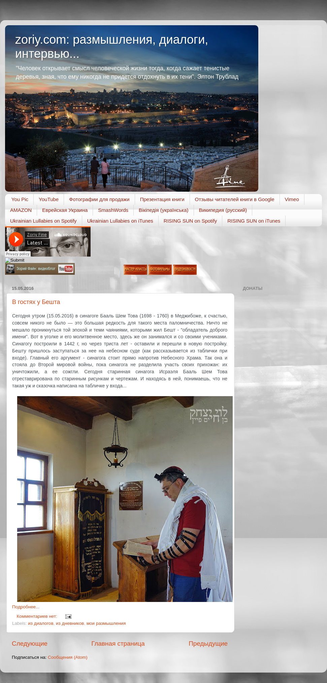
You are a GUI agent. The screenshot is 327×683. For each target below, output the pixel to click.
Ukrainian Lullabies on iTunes (120, 221)
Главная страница (118, 643)
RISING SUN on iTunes (253, 221)
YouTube (49, 199)
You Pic (19, 199)
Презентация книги (162, 199)
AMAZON (21, 210)
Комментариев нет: (38, 616)
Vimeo (292, 199)
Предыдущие (208, 643)
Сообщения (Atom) (68, 657)
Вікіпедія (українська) (163, 210)
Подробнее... (25, 606)
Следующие (29, 643)
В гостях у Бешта (36, 302)
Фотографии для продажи (99, 199)
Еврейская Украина (65, 210)
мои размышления (106, 623)
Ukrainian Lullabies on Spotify (43, 221)
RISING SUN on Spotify (190, 221)
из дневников (70, 623)
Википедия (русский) (223, 210)
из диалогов (40, 623)
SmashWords (113, 210)
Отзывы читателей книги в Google (234, 199)
